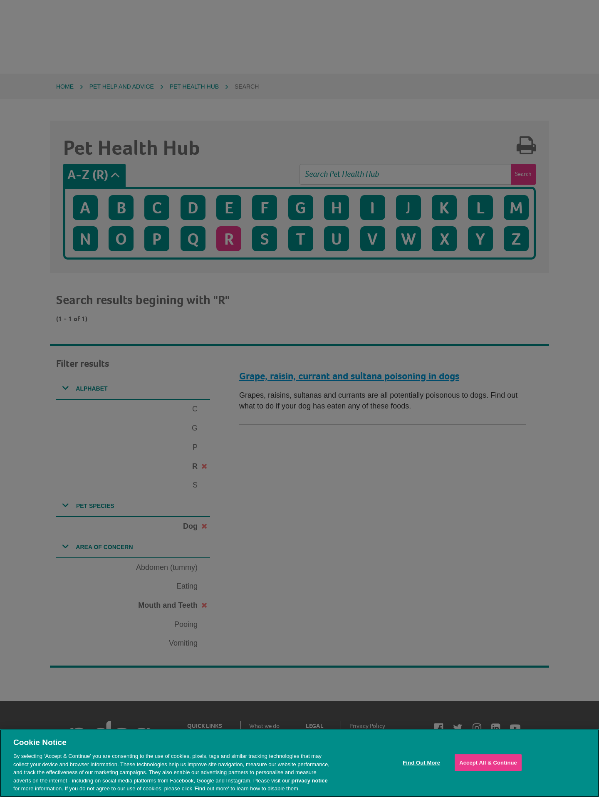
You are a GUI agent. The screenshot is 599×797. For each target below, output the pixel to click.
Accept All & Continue (488, 762)
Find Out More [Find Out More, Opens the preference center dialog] (421, 762)
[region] (299, 763)
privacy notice (309, 780)
